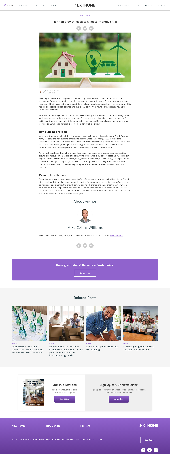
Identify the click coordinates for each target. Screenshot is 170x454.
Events (148, 5)
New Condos (39, 5)
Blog (138, 5)
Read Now (64, 399)
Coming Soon (67, 439)
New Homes (23, 5)
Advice (87, 15)
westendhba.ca (116, 235)
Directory (56, 439)
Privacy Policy (38, 439)
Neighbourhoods (123, 5)
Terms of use (24, 439)
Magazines (162, 5)
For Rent (53, 5)
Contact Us (85, 273)
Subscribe (118, 399)
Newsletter (149, 440)
